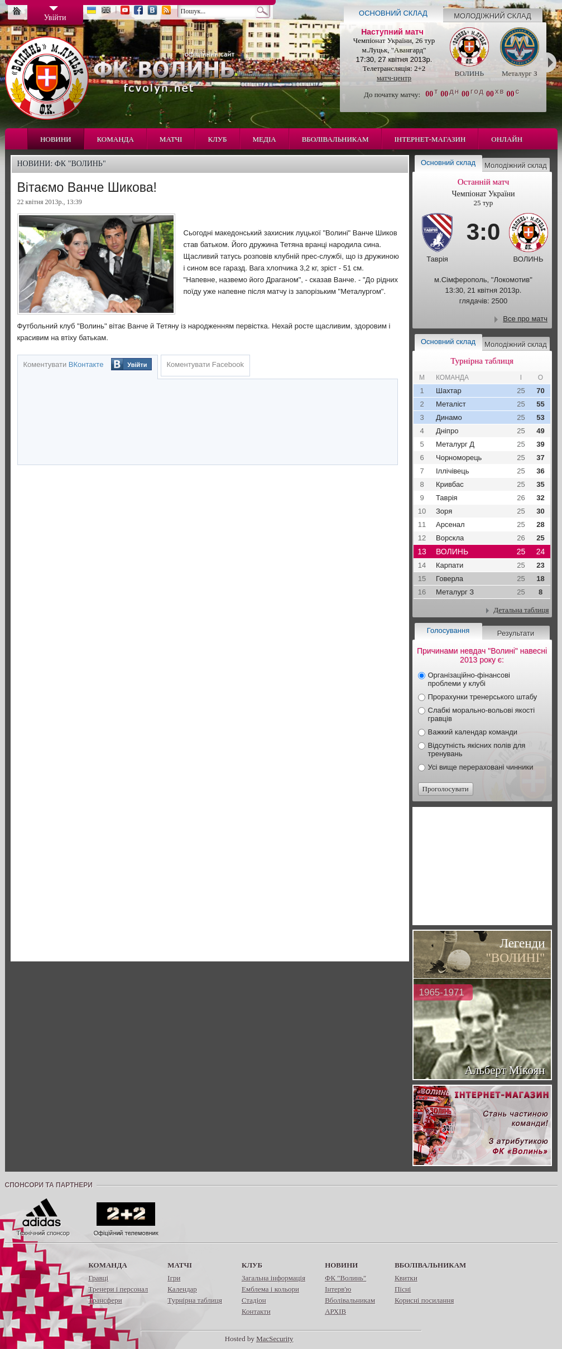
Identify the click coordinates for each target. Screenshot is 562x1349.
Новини (55, 139)
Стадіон (254, 1300)
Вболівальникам (335, 139)
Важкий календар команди (473, 732)
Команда (115, 139)
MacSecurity (274, 1339)
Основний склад (393, 13)
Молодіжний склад (492, 16)
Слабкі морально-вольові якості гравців (481, 714)
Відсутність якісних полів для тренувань (477, 749)
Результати (515, 633)
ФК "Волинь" (345, 1278)
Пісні (403, 1289)
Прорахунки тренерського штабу (482, 697)
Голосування (448, 630)
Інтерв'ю (338, 1289)
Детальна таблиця (521, 610)
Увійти (137, 364)
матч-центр (394, 78)
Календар (181, 1289)
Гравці (99, 1278)
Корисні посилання (424, 1300)
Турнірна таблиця (194, 1300)
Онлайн (506, 139)
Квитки (406, 1278)
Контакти (256, 1311)
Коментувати (63, 364)
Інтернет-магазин (430, 139)
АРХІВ (335, 1311)
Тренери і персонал (118, 1289)
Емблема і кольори (270, 1289)
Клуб (217, 139)
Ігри (173, 1278)
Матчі (171, 139)
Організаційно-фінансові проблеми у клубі (469, 679)
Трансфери (105, 1300)
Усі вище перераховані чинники (481, 767)
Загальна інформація (273, 1278)
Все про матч (525, 319)
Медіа (264, 139)
